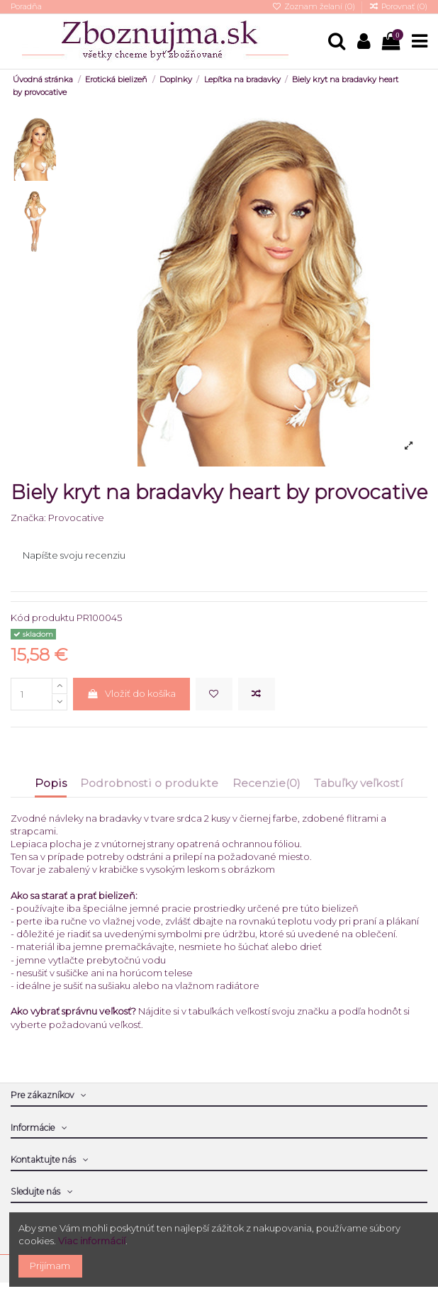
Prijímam (50, 1265)
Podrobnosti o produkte (149, 783)
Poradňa (26, 6)
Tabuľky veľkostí (358, 783)
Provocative (76, 517)
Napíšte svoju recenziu (74, 555)
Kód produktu (42, 617)
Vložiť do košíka (131, 693)
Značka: (28, 517)
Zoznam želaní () (313, 6)
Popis (51, 783)
